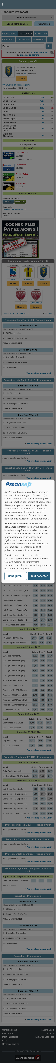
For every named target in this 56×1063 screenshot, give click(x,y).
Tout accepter (39, 576)
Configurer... (15, 576)
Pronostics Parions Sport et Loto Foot (19, 4)
